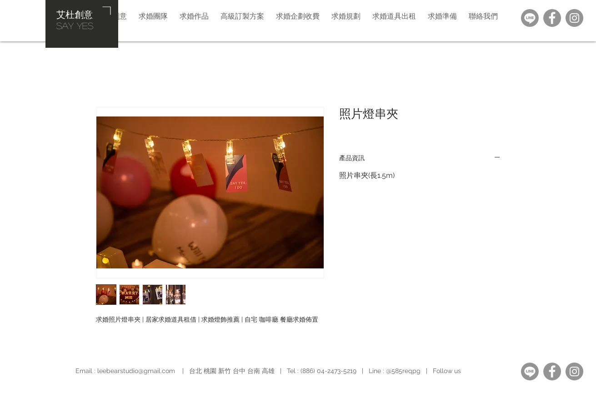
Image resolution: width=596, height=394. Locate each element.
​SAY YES (74, 25)
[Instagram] (574, 18)
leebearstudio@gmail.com (136, 370)
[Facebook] (552, 18)
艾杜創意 (74, 14)
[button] (346, 16)
